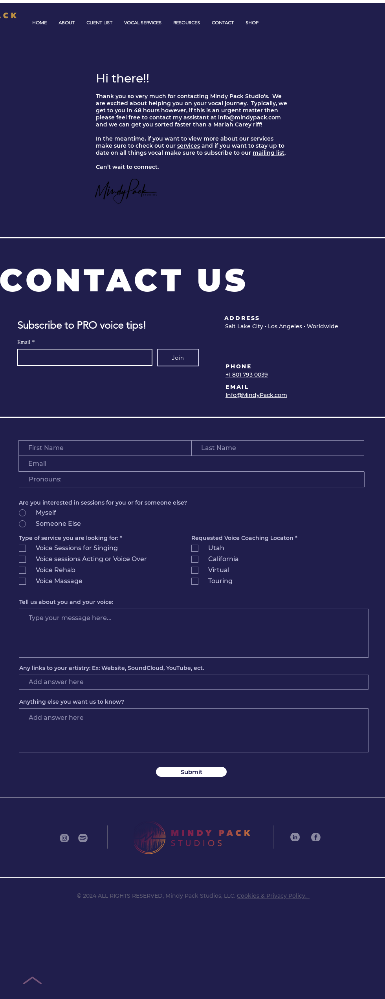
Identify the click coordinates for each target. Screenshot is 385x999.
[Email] (82, 357)
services (188, 145)
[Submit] (191, 772)
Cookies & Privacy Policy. (273, 895)
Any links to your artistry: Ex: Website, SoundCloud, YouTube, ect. (111, 668)
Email (26, 342)
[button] (142, 23)
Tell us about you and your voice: (66, 602)
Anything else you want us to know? (71, 701)
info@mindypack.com (249, 117)
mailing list (268, 152)
